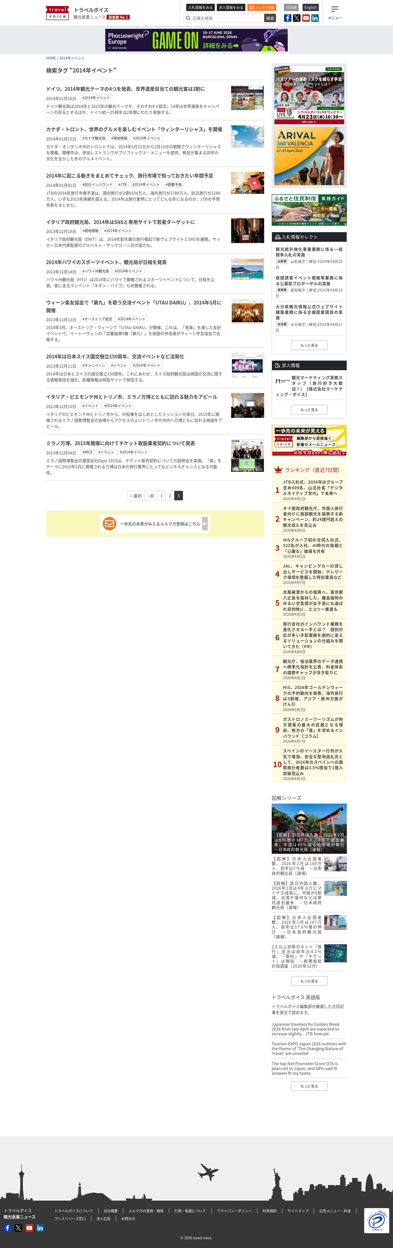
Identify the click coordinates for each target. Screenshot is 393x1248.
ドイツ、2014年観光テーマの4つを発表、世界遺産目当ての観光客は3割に (125, 88)
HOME (51, 57)
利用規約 (270, 1210)
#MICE (87, 451)
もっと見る (309, 345)
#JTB (122, 184)
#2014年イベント (96, 97)
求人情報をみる (231, 7)
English (311, 7)
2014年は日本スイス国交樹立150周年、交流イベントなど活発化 (115, 356)
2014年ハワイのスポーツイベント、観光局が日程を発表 (106, 262)
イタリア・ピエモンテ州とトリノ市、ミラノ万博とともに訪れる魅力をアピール (131, 396)
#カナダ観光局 (94, 137)
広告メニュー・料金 (335, 1210)
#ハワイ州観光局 (95, 270)
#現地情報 (119, 137)
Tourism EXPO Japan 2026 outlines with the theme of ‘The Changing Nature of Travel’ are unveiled (309, 1048)
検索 (270, 18)
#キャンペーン (93, 365)
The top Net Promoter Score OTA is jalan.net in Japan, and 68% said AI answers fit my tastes (305, 1068)
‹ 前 (151, 496)
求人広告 (103, 1218)
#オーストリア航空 (97, 318)
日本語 (291, 7)
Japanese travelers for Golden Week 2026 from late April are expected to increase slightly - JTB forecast (305, 1029)
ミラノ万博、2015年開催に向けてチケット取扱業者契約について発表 (120, 443)
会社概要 (111, 1210)
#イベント (119, 365)
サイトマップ (298, 1210)
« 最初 (136, 496)
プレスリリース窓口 (70, 1218)
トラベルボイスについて (73, 1210)
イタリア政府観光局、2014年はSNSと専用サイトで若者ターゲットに (120, 221)
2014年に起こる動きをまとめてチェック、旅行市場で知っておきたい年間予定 (132, 175)
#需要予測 (174, 184)
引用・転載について (190, 1210)
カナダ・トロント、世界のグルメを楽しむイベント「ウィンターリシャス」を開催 (134, 129)
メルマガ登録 (261, 7)
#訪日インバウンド (97, 184)
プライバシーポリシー (234, 1210)
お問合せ (128, 1218)
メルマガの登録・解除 (146, 1210)
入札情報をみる (200, 7)
